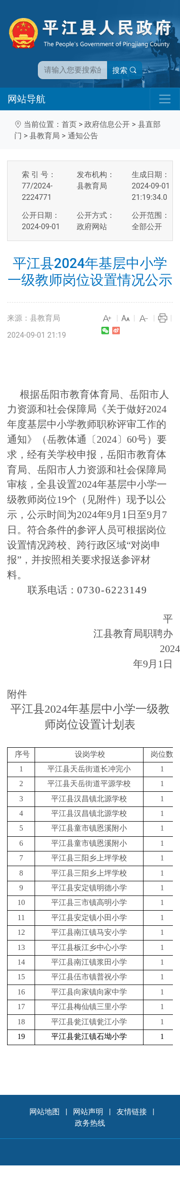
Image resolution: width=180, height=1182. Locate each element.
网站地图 (44, 1111)
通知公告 (83, 135)
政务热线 (90, 1123)
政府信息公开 (107, 124)
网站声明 (88, 1111)
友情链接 (132, 1111)
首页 (69, 124)
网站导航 (26, 99)
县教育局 (44, 135)
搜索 (124, 70)
